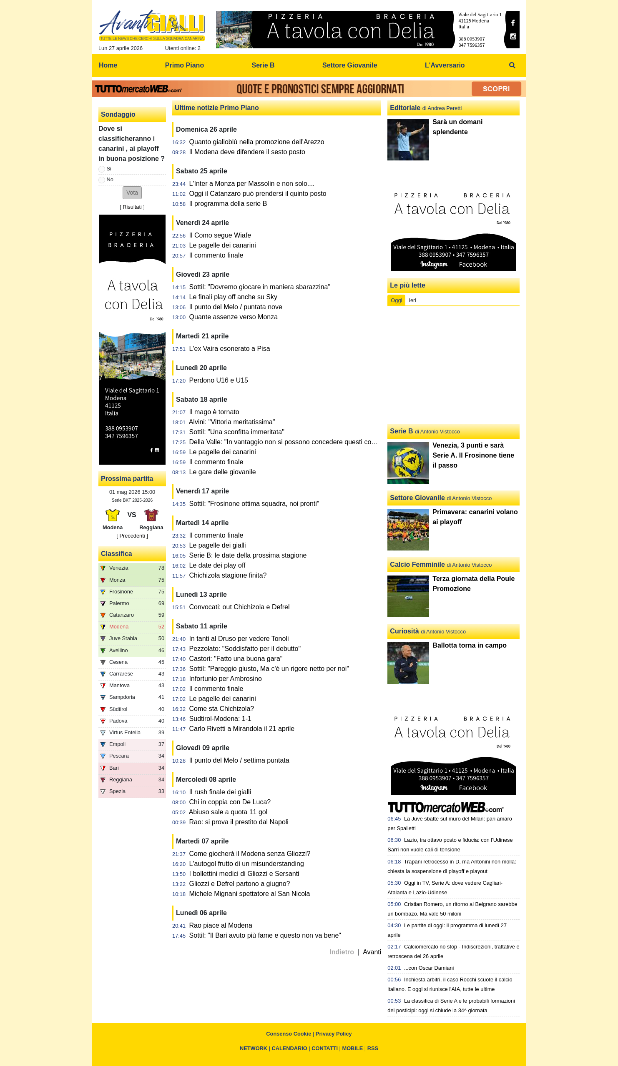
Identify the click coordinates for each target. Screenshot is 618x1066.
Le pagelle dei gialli (217, 545)
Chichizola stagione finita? (228, 575)
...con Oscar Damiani (429, 968)
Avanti (372, 952)
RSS (372, 1048)
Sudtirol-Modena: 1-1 (220, 718)
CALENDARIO (289, 1048)
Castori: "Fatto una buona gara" (236, 658)
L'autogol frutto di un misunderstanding (246, 863)
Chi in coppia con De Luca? (230, 802)
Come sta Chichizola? (221, 708)
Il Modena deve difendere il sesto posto (247, 151)
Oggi (396, 300)
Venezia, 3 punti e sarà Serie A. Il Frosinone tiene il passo (473, 455)
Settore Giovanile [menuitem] (349, 65)
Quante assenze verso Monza (233, 316)
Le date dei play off (217, 565)
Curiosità (404, 631)
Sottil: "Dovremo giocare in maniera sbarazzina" (260, 286)
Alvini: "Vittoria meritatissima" (232, 421)
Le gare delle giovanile (222, 471)
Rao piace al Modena (220, 925)
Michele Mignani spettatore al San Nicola (249, 893)
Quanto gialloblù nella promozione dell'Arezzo (256, 141)
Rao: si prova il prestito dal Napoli (239, 822)
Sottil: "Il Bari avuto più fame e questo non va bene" (265, 935)
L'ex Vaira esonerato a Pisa (229, 348)
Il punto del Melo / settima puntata (239, 760)
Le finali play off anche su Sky (233, 296)
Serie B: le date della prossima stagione (248, 555)
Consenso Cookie (288, 1034)
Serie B (401, 431)
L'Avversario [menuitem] (445, 65)
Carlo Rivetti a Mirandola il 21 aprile (242, 728)
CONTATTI (325, 1048)
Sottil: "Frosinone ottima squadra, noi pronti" (254, 503)
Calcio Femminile (417, 564)
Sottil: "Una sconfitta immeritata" (236, 431)
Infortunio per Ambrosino (225, 678)
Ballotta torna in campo (469, 645)
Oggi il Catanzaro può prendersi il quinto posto (258, 193)
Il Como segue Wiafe (220, 235)
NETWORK (253, 1048)
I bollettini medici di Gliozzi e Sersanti (244, 873)
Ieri (412, 300)
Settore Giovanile (417, 497)
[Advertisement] (453, 365)
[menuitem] (512, 65)
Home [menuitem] (108, 65)
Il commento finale (216, 255)
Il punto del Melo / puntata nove (235, 306)
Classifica (116, 553)
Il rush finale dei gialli (220, 792)
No (110, 179)
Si (109, 168)
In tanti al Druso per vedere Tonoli (239, 638)
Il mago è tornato (214, 411)
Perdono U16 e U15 (218, 380)
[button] (132, 192)
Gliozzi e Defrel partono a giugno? (239, 883)
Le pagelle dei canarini (222, 245)
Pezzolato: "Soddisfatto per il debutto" (245, 648)
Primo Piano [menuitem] (184, 65)
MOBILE (352, 1048)
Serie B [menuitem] (263, 65)
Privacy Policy (334, 1034)
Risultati (132, 207)
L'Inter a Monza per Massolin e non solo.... (252, 183)
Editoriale (405, 107)
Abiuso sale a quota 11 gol (228, 812)
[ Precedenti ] (132, 536)
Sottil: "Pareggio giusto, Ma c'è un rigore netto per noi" (269, 668)
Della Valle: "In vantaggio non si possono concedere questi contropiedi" (294, 441)
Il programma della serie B (228, 203)
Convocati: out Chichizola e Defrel (239, 607)
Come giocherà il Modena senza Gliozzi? (250, 853)
